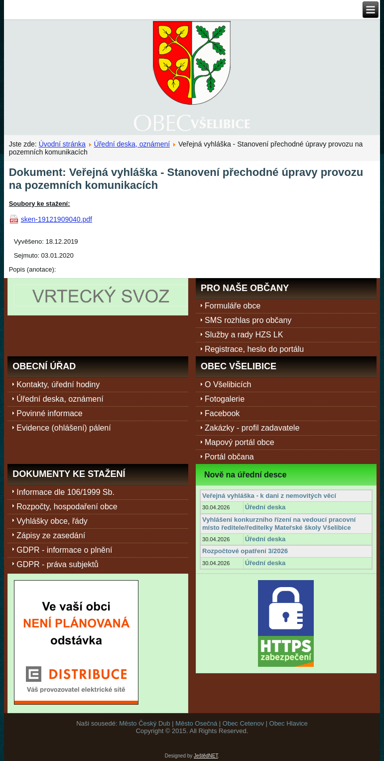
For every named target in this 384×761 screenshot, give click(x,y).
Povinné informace (49, 413)
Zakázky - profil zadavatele (252, 428)
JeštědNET (206, 756)
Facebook (222, 413)
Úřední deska (265, 507)
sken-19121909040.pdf (56, 219)
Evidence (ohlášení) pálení (63, 428)
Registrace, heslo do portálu (254, 349)
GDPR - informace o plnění (64, 550)
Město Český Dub (144, 723)
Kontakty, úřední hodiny (58, 384)
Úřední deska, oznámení (132, 144)
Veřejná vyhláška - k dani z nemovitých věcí (269, 495)
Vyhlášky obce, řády (52, 521)
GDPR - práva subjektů (57, 564)
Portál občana (229, 457)
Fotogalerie (225, 399)
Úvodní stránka (62, 144)
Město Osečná (196, 723)
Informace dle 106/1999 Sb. (65, 492)
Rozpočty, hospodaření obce (67, 506)
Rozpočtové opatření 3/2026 (245, 551)
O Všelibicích (228, 384)
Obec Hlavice (288, 723)
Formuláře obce (232, 306)
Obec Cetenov (243, 723)
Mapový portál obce (239, 442)
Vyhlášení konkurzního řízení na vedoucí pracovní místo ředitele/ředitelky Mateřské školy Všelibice (279, 523)
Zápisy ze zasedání (50, 535)
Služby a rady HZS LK (244, 334)
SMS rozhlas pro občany (248, 320)
